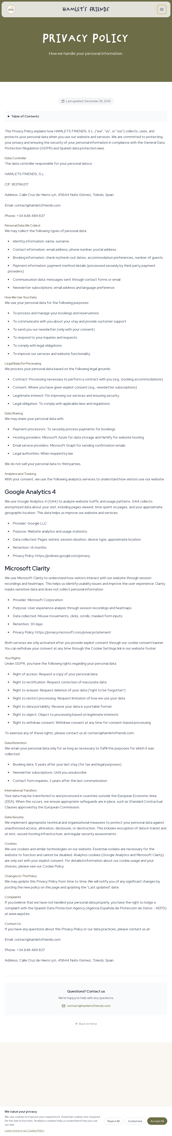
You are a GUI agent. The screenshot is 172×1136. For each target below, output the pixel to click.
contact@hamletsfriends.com (86, 1006)
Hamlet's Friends (86, 9)
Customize (135, 1121)
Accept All (157, 1121)
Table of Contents (25, 116)
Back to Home (86, 1023)
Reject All (113, 1121)
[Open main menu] (162, 9)
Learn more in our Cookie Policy (24, 1130)
